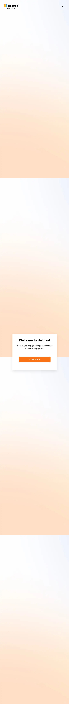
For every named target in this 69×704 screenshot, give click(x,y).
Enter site (34, 359)
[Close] (63, 6)
